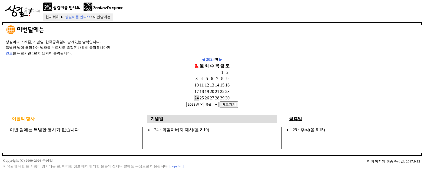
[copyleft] (177, 166)
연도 (9, 53)
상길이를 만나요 (77, 17)
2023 (210, 59)
